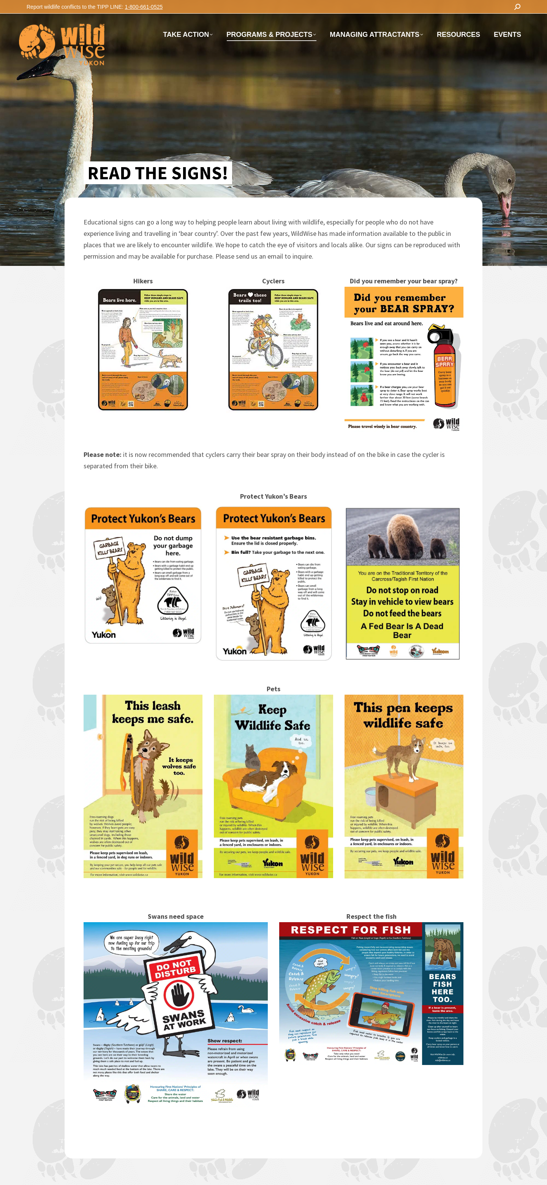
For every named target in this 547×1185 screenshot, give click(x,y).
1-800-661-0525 (144, 7)
